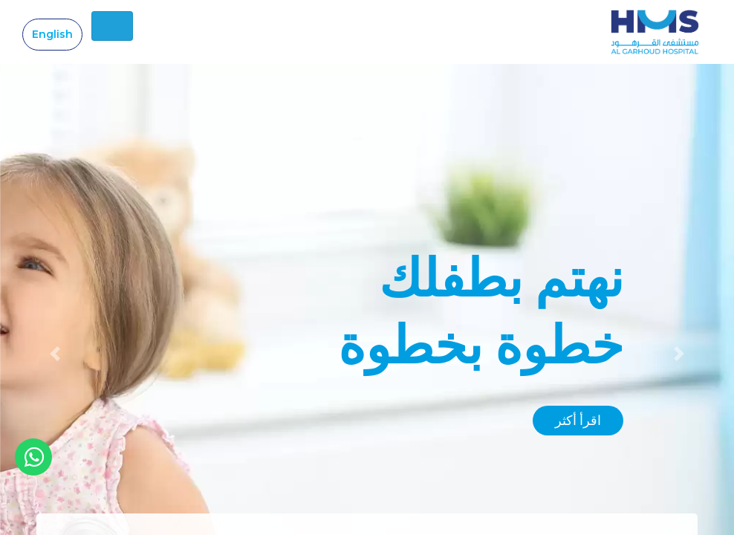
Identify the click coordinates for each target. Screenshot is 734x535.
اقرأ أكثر (578, 420)
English (52, 34)
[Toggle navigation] (112, 26)
